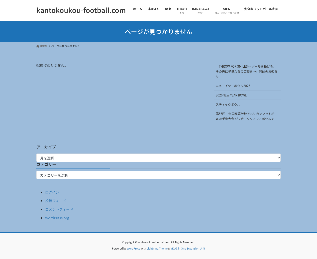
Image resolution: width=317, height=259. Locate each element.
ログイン (52, 192)
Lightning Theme (157, 248)
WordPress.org (57, 217)
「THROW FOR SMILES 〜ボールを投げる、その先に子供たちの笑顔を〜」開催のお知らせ (246, 71)
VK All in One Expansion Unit (188, 248)
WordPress (133, 248)
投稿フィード (55, 200)
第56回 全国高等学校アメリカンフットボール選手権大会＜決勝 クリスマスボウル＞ (246, 116)
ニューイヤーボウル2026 (233, 85)
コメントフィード (59, 209)
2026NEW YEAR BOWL (231, 95)
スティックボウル (228, 104)
